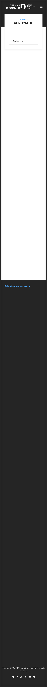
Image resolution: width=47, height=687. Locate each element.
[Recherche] (23, 41)
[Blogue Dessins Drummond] (20, 6)
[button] (41, 6)
